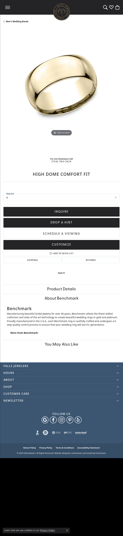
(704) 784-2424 (61, 161)
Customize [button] (61, 244)
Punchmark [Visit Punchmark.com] (101, 453)
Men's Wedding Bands (17, 21)
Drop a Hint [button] (61, 222)
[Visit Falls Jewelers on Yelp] (78, 419)
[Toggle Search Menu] (105, 7)
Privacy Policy (45, 448)
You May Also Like (61, 345)
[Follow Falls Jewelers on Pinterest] (69, 419)
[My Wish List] (111, 7)
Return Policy (29, 448)
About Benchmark (62, 299)
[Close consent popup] (67, 530)
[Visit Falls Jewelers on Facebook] (53, 419)
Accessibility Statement (88, 448)
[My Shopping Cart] (117, 7)
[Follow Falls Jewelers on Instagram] (61, 419)
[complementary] (115, 528)
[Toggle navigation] (7, 7)
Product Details (61, 289)
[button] (61, 366)
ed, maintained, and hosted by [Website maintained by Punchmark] (81, 453)
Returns (91, 260)
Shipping (32, 260)
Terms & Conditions (65, 448)
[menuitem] (37, 432)
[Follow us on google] (45, 419)
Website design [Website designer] (61, 453)
